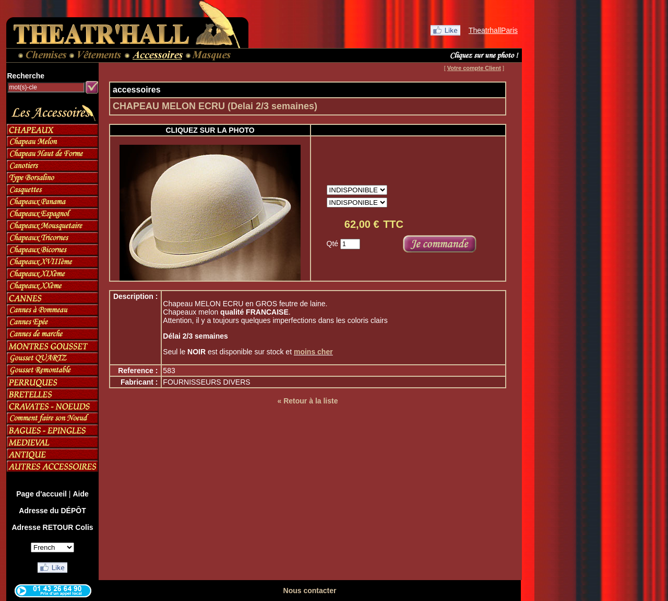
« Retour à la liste (308, 401)
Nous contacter (310, 590)
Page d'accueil (41, 494)
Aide (80, 494)
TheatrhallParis (493, 30)
